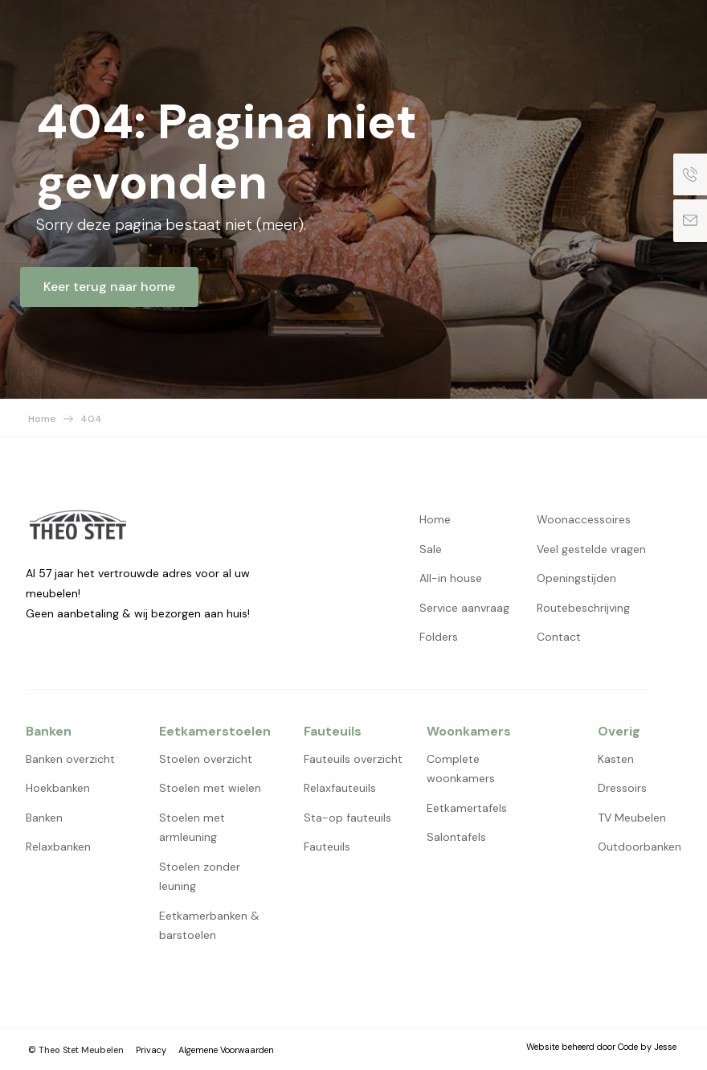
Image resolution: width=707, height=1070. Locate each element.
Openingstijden (576, 578)
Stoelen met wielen (210, 788)
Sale (430, 549)
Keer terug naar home (109, 286)
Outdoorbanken (639, 846)
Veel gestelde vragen (591, 549)
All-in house (450, 578)
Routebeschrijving (583, 608)
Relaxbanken (58, 846)
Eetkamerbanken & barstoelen (209, 925)
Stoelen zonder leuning (199, 876)
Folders (438, 636)
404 (91, 418)
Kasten (616, 759)
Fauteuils (327, 846)
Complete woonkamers (461, 769)
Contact (559, 636)
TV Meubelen (632, 817)
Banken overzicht (70, 759)
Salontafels (456, 837)
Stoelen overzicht (205, 759)
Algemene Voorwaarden (226, 1050)
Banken (44, 817)
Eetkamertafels (467, 808)
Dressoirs (622, 788)
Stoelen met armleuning (192, 827)
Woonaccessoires (584, 519)
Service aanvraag (464, 608)
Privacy (151, 1050)
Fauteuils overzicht (353, 759)
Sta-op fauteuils (347, 817)
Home (42, 418)
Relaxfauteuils (340, 788)
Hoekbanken (58, 788)
